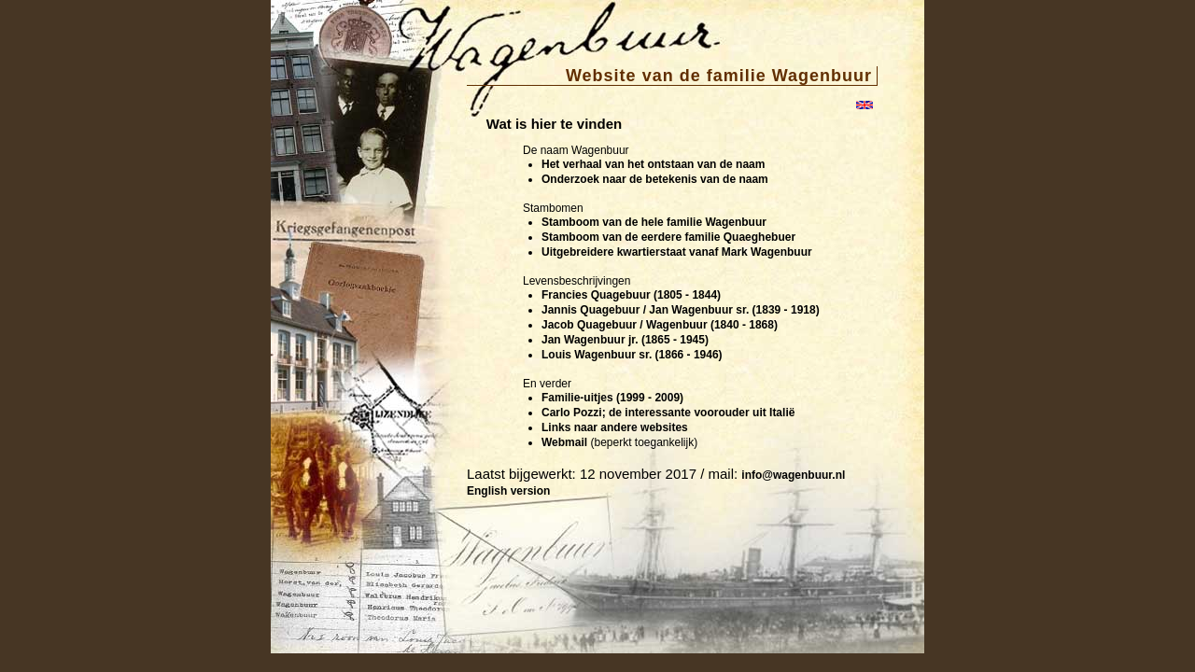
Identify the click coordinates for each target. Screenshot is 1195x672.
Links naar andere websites (614, 427)
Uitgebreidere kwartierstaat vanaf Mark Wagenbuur (676, 252)
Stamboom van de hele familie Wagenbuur (653, 222)
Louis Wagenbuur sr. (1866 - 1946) (632, 354)
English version (508, 490)
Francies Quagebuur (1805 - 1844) (631, 294)
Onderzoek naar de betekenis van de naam (654, 179)
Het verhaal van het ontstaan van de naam (653, 164)
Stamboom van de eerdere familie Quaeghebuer (668, 237)
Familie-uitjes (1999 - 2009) (612, 397)
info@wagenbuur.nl (793, 475)
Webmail (564, 442)
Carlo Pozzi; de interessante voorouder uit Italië (667, 412)
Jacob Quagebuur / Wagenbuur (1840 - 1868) (659, 324)
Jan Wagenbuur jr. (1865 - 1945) (625, 339)
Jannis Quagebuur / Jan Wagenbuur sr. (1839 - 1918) (680, 309)
